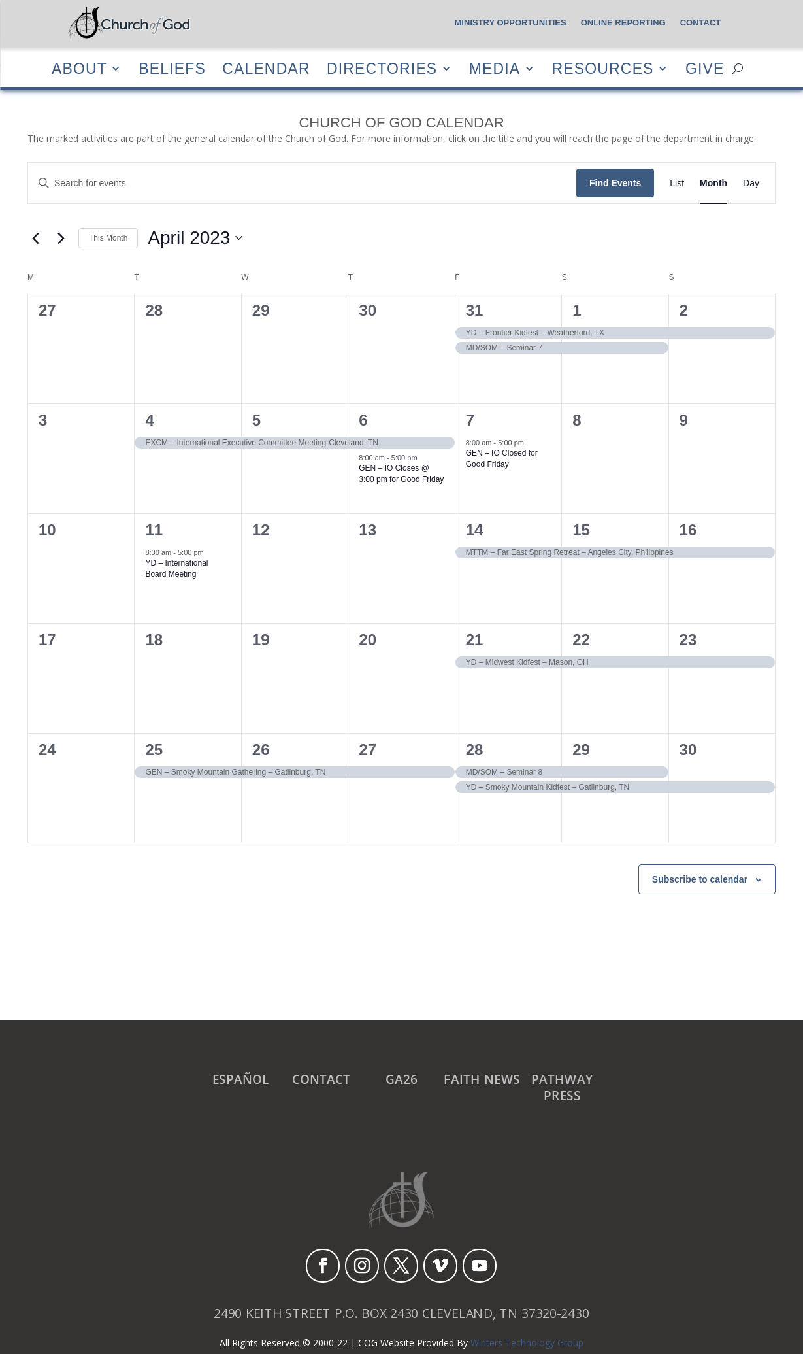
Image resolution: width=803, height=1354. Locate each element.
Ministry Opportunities (510, 22)
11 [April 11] (154, 530)
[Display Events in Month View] (713, 183)
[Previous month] (35, 238)
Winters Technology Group (526, 1342)
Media (494, 68)
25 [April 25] (154, 749)
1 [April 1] (576, 310)
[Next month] (61, 238)
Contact (700, 22)
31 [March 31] (474, 310)
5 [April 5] (256, 420)
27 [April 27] (367, 749)
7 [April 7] (470, 420)
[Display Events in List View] (677, 183)
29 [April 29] (581, 749)
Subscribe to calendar (699, 879)
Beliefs (172, 68)
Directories (381, 68)
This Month (108, 238)
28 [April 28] (474, 749)
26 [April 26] (261, 749)
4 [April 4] (149, 420)
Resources (602, 68)
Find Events (615, 183)
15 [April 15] (581, 530)
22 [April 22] (581, 640)
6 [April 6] (363, 420)
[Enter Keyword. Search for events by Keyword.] (302, 183)
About (79, 68)
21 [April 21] (474, 640)
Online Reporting (623, 22)
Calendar (266, 68)
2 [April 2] (684, 310)
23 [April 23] (688, 640)
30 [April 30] (688, 749)
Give (704, 68)
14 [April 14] (474, 530)
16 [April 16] (688, 530)
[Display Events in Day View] (751, 183)
